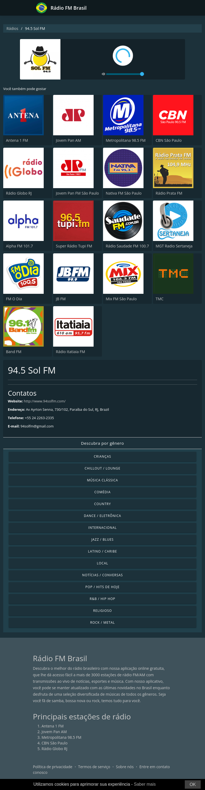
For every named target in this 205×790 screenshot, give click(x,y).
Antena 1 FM (17, 140)
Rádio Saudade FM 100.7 (127, 246)
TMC (159, 298)
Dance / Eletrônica (102, 515)
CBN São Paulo (169, 140)
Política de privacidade (52, 766)
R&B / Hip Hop (102, 598)
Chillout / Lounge (103, 468)
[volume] (125, 74)
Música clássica (102, 480)
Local (102, 563)
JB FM (61, 298)
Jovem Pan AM (68, 140)
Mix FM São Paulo (121, 298)
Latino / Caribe (102, 551)
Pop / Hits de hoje (103, 587)
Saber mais (145, 784)
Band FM (13, 351)
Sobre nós (125, 766)
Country (102, 504)
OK (193, 784)
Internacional (102, 527)
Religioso (102, 610)
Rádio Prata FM (169, 193)
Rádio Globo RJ (19, 193)
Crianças (102, 456)
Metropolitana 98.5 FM (126, 140)
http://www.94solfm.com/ (45, 401)
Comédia (102, 492)
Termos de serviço (94, 766)
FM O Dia (14, 298)
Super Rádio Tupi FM (74, 246)
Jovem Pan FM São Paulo (77, 193)
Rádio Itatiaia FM (70, 351)
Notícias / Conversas (102, 575)
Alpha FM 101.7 (19, 246)
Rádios (12, 28)
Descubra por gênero (102, 443)
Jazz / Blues (102, 539)
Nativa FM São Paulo (124, 193)
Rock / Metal (102, 622)
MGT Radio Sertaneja (174, 246)
